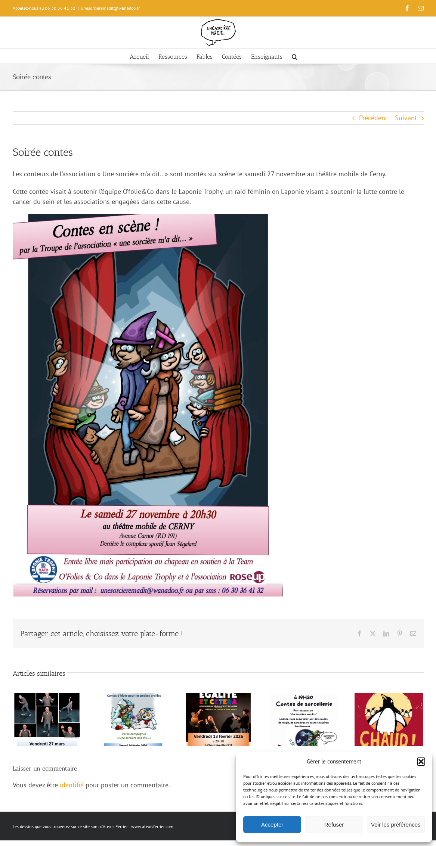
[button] (421, 761)
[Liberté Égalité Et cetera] (218, 697)
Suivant (406, 118)
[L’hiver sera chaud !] (389, 697)
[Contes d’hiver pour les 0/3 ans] (132, 697)
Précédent (373, 118)
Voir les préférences (396, 824)
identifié (72, 785)
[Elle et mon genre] (47, 697)
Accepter (272, 824)
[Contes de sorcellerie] (303, 697)
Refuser (334, 824)
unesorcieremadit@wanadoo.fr (110, 8)
